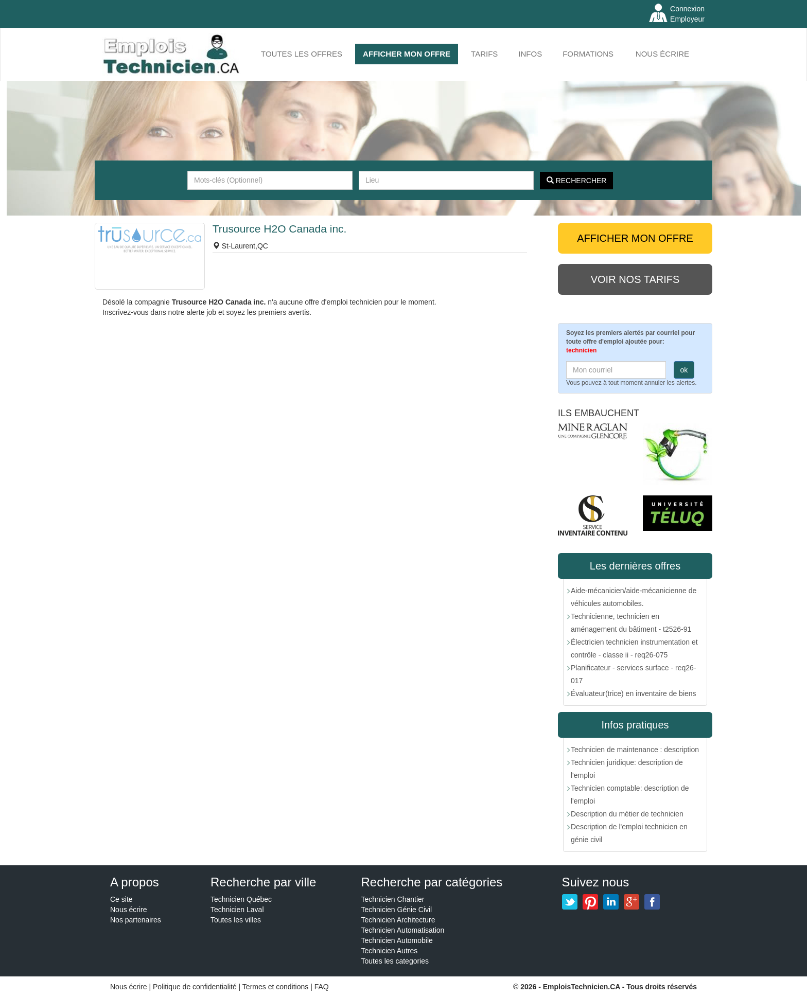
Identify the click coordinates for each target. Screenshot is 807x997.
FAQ (321, 987)
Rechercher (577, 180)
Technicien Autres (389, 951)
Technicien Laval (237, 909)
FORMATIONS (588, 53)
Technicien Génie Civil (396, 909)
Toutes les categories (395, 961)
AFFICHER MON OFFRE (406, 53)
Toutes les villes (235, 920)
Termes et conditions (276, 987)
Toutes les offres (301, 53)
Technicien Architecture (398, 920)
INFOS (530, 53)
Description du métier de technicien (627, 814)
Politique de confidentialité (195, 987)
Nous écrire (662, 53)
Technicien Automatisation (403, 930)
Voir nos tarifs (635, 279)
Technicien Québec (241, 899)
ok (684, 370)
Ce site (121, 899)
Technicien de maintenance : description (635, 749)
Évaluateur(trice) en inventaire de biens (633, 693)
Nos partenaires (135, 920)
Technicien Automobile (397, 940)
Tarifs (484, 53)
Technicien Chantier (393, 899)
